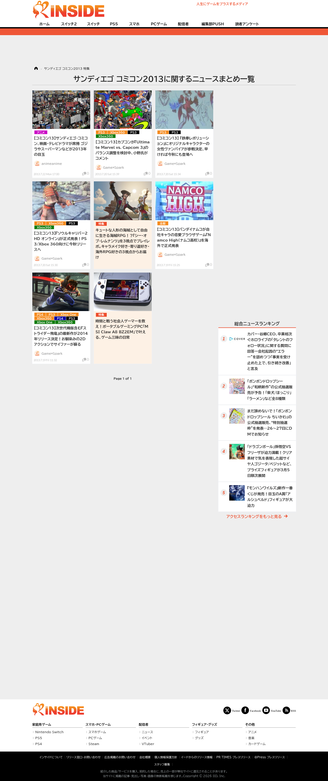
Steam (93, 743)
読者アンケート (247, 24)
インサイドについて (51, 757)
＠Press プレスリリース (269, 757)
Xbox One (68, 314)
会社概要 (145, 757)
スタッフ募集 (162, 764)
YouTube (276, 710)
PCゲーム (159, 24)
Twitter (236, 710)
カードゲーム (256, 743)
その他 (250, 724)
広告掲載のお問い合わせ (119, 757)
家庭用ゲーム (41, 724)
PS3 (101, 132)
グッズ (199, 737)
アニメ (41, 132)
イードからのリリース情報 (196, 757)
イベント (147, 737)
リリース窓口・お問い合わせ (83, 757)
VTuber (148, 743)
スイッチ (93, 24)
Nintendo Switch (49, 731)
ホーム (44, 24)
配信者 (183, 24)
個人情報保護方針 (166, 757)
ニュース (147, 731)
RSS (293, 710)
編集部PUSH (213, 24)
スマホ (134, 24)
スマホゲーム (97, 731)
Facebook (255, 710)
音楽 (251, 737)
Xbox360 (117, 132)
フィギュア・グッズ (204, 724)
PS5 (114, 24)
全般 (163, 223)
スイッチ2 (69, 24)
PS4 (40, 314)
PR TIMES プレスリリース (233, 757)
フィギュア (202, 731)
